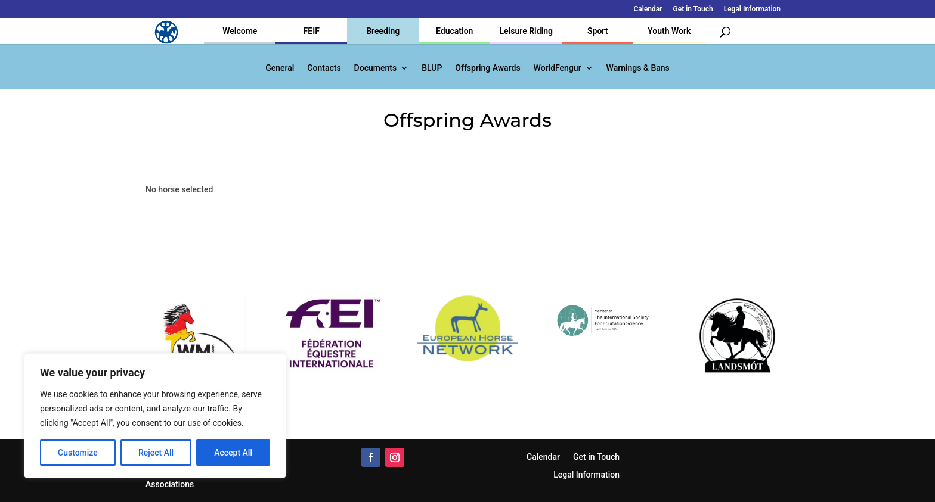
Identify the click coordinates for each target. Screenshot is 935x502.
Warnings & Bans (638, 68)
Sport (597, 31)
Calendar (648, 9)
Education (454, 31)
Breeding (383, 31)
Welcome (239, 31)
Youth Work (669, 31)
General (279, 68)
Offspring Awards (487, 68)
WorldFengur (557, 68)
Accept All (233, 452)
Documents (375, 68)
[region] (155, 415)
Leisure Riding (526, 31)
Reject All (156, 452)
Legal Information (752, 9)
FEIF (312, 31)
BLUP (432, 68)
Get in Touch (693, 9)
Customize (78, 452)
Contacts (323, 68)
